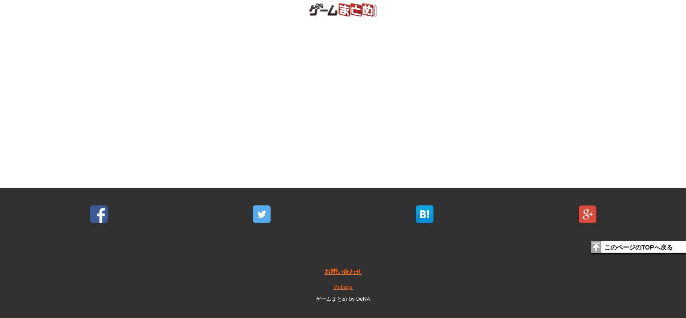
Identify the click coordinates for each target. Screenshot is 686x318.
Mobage (342, 287)
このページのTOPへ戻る (638, 247)
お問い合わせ (343, 271)
